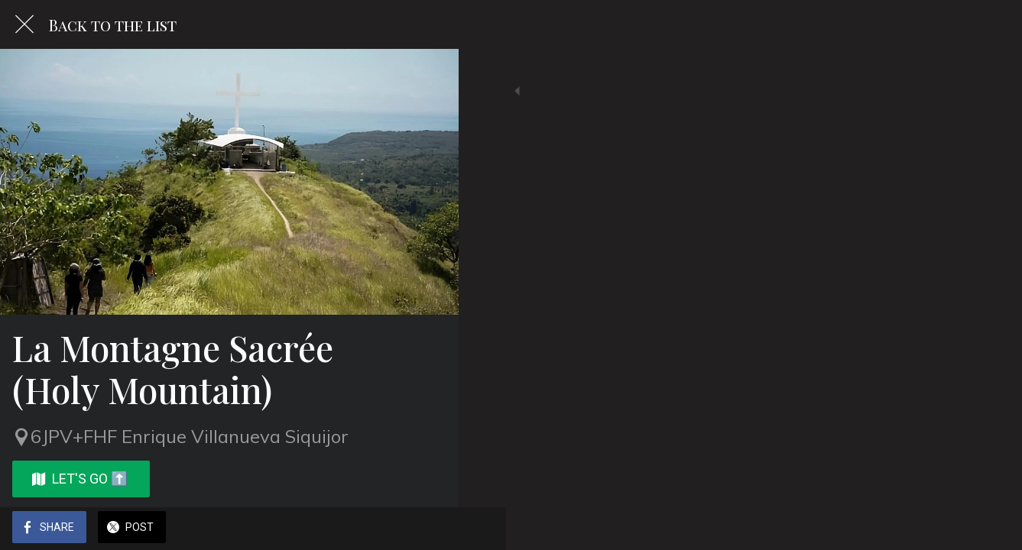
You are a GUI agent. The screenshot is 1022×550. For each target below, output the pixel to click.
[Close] (24, 24)
